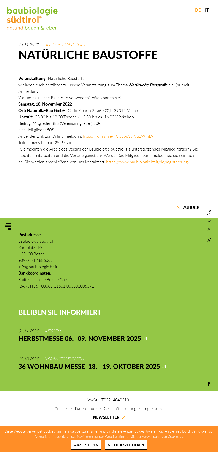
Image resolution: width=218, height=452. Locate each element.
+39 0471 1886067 (35, 260)
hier (177, 431)
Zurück (188, 207)
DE (198, 10)
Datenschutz (86, 408)
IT (207, 10)
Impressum (152, 408)
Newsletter (109, 417)
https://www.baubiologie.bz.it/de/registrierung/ (148, 161)
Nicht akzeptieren (126, 445)
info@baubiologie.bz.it (37, 266)
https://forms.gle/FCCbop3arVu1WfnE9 (118, 136)
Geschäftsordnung (120, 408)
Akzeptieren (86, 445)
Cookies (61, 408)
